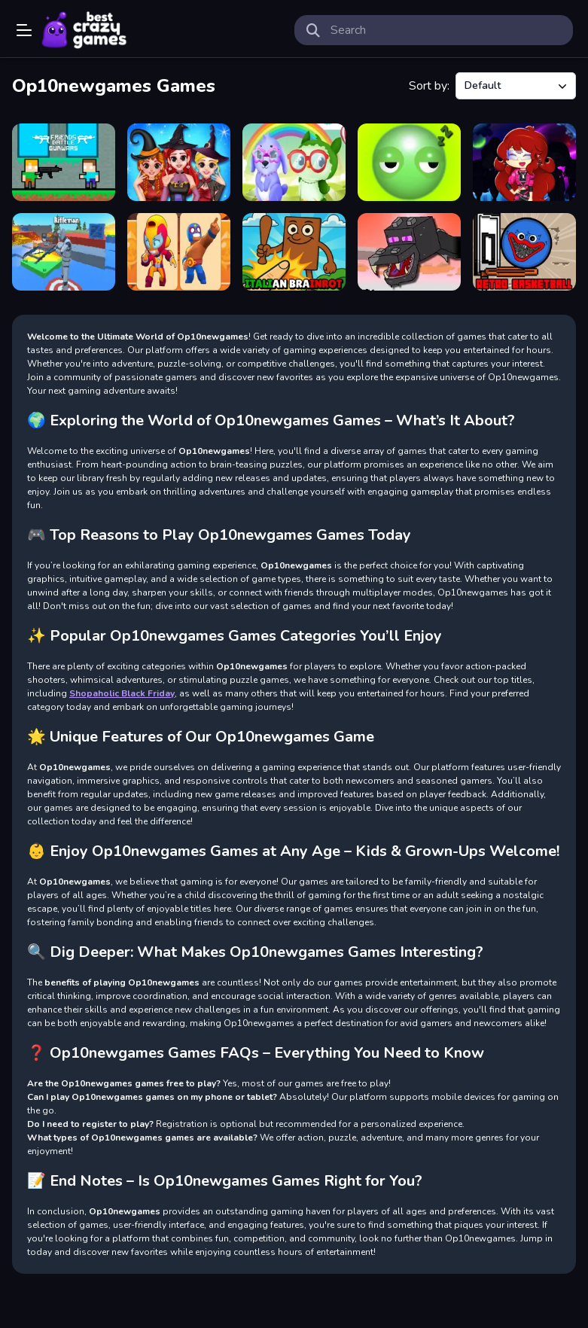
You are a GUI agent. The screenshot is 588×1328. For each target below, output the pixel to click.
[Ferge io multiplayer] (63, 252)
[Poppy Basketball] (524, 252)
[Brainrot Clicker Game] (294, 252)
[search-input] (446, 30)
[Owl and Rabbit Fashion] (294, 162)
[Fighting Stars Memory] (178, 252)
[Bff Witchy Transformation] (178, 162)
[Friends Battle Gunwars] (63, 162)
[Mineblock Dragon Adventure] (409, 252)
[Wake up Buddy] (409, 162)
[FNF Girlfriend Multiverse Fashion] (524, 162)
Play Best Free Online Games (84, 30)
